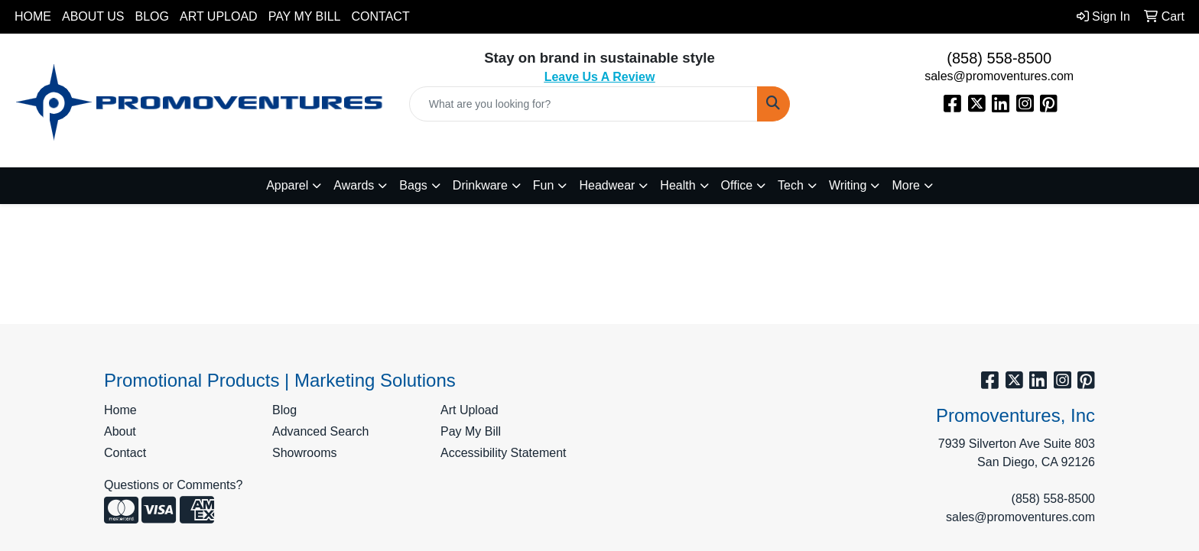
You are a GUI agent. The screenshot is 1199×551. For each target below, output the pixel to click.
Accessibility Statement (503, 452)
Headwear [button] (607, 185)
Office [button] (737, 185)
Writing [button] (848, 185)
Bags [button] (413, 185)
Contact (381, 16)
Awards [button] (353, 185)
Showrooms (304, 452)
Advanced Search (320, 431)
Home (33, 16)
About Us (93, 16)
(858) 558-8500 (999, 58)
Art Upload (219, 16)
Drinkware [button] (480, 185)
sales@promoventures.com (999, 76)
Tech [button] (791, 185)
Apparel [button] (287, 185)
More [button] (905, 185)
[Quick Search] (584, 104)
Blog (152, 16)
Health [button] (677, 185)
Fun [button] (543, 185)
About (120, 431)
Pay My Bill (304, 16)
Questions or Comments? (173, 484)
